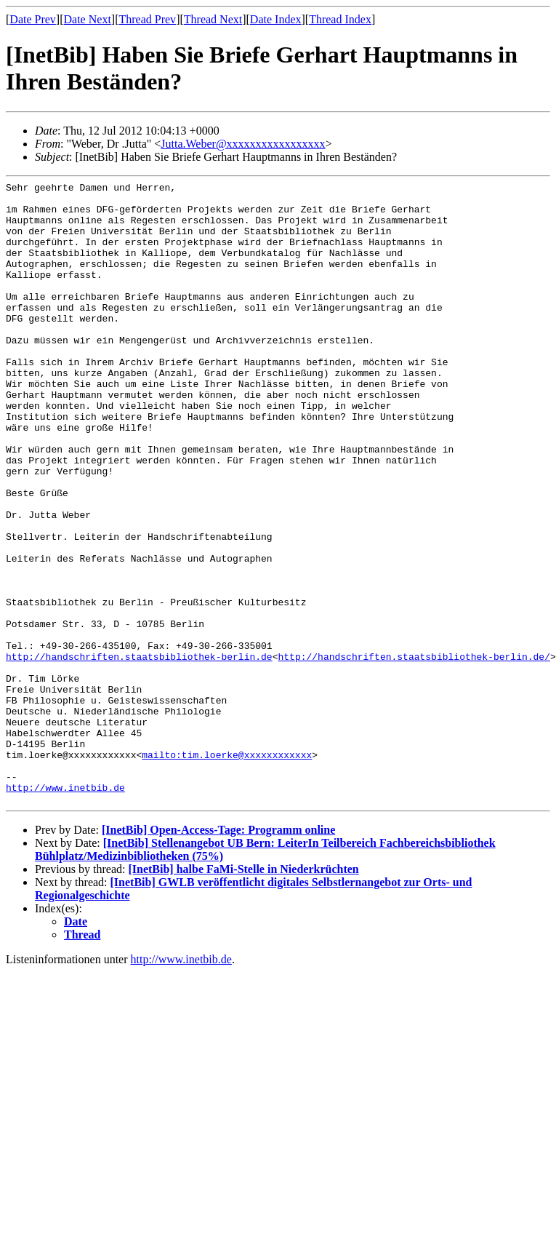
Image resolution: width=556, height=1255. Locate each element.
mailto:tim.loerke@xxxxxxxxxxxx (227, 870)
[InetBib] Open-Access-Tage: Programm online (218, 954)
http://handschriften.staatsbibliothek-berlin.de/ (413, 752)
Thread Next (213, 19)
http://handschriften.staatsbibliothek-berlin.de (139, 752)
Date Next (87, 19)
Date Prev (32, 19)
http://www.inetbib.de (65, 909)
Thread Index (340, 19)
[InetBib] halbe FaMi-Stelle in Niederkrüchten (243, 993)
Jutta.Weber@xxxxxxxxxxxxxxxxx (243, 144)
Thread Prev (147, 19)
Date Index (276, 19)
